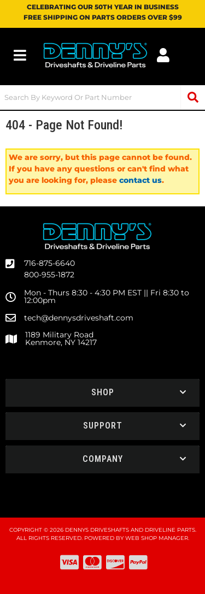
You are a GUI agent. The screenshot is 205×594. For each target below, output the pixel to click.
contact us (140, 180)
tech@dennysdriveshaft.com (78, 318)
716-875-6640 (49, 263)
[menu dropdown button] (20, 55)
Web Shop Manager (156, 538)
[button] (102, 97)
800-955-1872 (49, 275)
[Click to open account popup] (163, 55)
